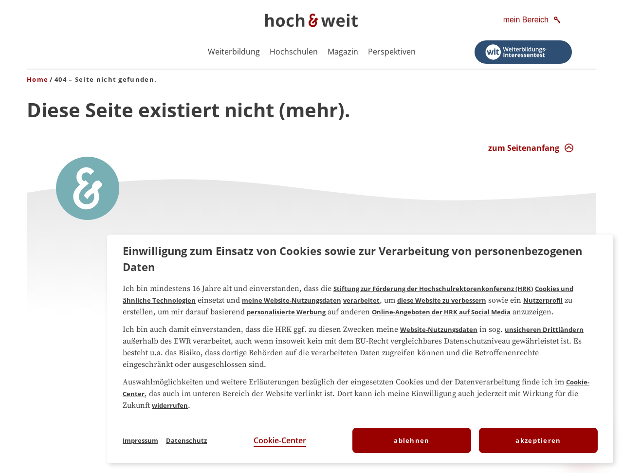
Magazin (343, 51)
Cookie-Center (280, 440)
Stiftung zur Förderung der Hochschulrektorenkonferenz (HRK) (433, 288)
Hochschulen (294, 51)
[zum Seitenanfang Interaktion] (531, 148)
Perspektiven (392, 51)
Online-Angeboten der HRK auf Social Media (441, 312)
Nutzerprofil (543, 300)
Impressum (140, 440)
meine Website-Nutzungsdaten (291, 300)
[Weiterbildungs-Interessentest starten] (523, 52)
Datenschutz (186, 440)
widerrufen (170, 405)
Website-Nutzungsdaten (438, 329)
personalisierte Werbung (286, 312)
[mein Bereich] (532, 20)
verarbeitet (361, 300)
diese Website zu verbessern (441, 300)
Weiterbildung (234, 51)
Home (37, 79)
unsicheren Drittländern (544, 329)
